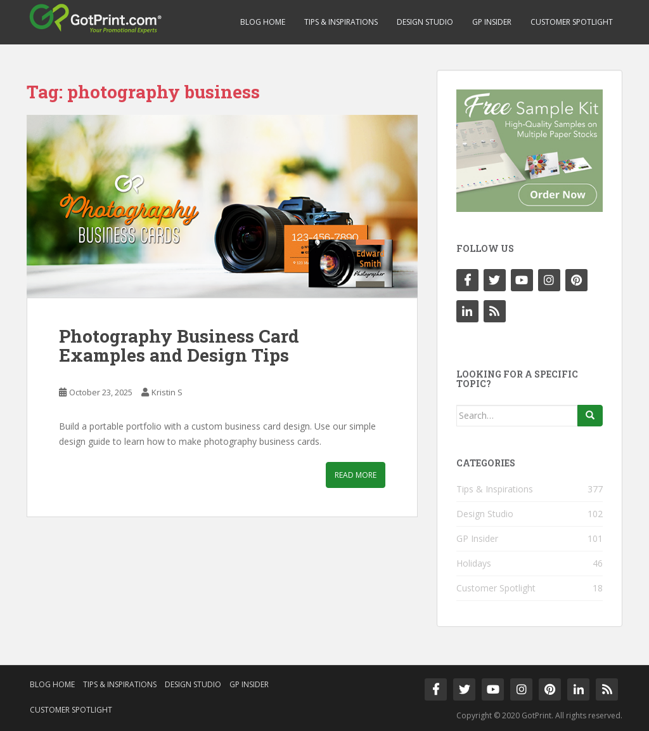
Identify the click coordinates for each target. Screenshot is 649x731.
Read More (355, 475)
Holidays (473, 563)
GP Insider (491, 21)
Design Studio (425, 21)
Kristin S (167, 392)
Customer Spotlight (571, 21)
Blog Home (262, 21)
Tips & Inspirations (341, 21)
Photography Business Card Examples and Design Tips (179, 345)
